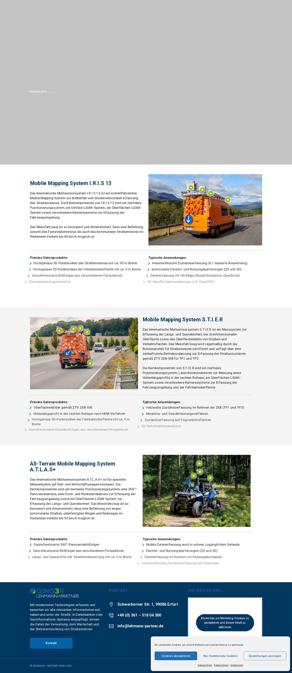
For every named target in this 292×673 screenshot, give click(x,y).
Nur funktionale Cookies (220, 656)
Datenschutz (205, 665)
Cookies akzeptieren (176, 656)
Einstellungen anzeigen (265, 656)
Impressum (236, 665)
